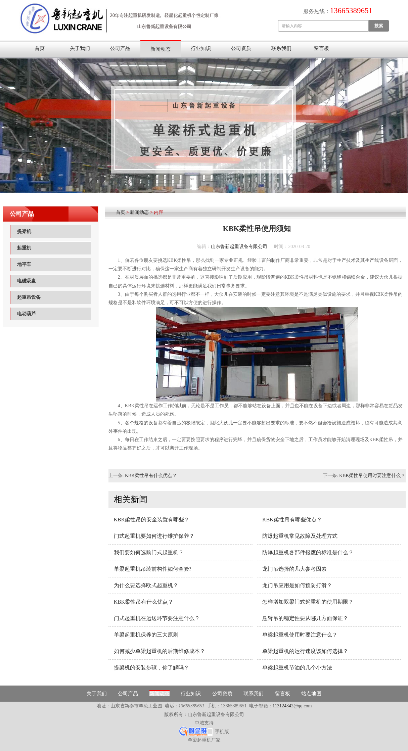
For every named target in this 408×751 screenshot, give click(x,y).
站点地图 (311, 693)
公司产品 (120, 48)
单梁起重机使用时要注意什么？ (299, 635)
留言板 (321, 48)
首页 (40, 48)
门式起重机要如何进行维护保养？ (154, 536)
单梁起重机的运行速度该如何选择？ (305, 651)
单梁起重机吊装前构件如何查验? (152, 569)
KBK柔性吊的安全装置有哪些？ (152, 519)
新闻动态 (160, 49)
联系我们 (281, 48)
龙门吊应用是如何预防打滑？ (297, 585)
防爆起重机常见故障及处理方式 (299, 536)
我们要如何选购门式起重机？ (149, 552)
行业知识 (201, 48)
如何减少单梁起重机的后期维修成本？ (159, 651)
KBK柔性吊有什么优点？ (151, 475)
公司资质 (241, 48)
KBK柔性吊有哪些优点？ (292, 519)
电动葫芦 (26, 313)
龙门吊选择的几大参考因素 (294, 569)
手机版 (222, 731)
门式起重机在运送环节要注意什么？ (157, 618)
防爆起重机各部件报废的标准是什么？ (308, 552)
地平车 (24, 264)
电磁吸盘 (26, 280)
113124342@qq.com (292, 705)
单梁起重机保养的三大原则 (146, 635)
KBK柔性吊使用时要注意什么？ (372, 475)
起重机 (24, 247)
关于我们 (80, 48)
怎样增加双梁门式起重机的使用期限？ (308, 602)
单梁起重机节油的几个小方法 (297, 667)
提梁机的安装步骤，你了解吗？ (151, 667)
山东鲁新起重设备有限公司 (239, 246)
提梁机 (24, 231)
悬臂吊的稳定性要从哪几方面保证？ (305, 618)
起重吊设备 (29, 297)
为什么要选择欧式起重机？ (146, 585)
